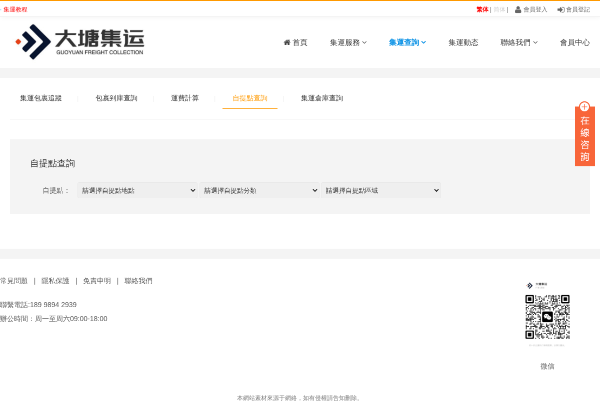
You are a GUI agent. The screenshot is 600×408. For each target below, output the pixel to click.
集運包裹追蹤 (41, 98)
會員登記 (574, 9)
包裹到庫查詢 (117, 98)
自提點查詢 (250, 98)
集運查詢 (407, 42)
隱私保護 (56, 281)
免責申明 (97, 281)
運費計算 (185, 98)
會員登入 (531, 9)
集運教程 (16, 9)
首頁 (296, 42)
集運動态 (463, 42)
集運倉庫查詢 (322, 98)
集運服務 (348, 42)
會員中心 (575, 42)
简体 (500, 9)
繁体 (482, 9)
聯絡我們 (519, 42)
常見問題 (14, 281)
